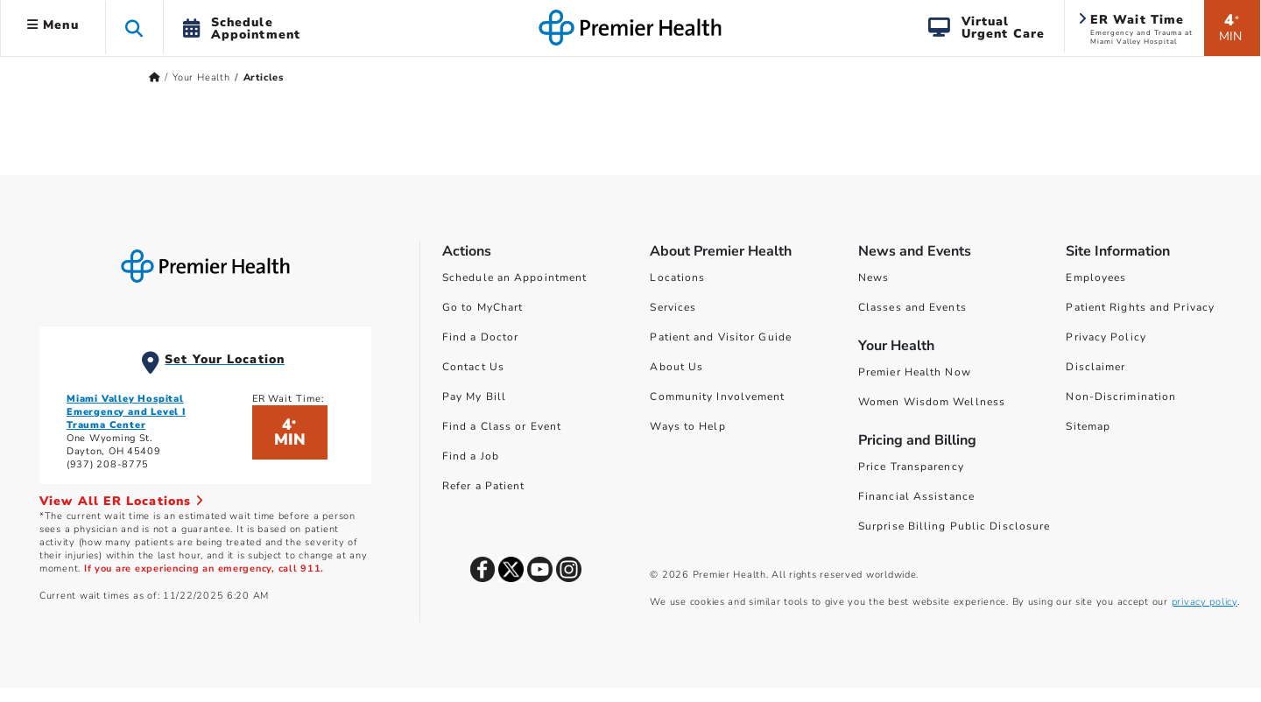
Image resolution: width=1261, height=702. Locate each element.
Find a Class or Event (501, 426)
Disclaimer (1095, 367)
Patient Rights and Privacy (1140, 307)
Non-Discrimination (1121, 397)
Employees (1096, 277)
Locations (677, 277)
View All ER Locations (121, 501)
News (873, 277)
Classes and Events (912, 307)
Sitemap (1088, 426)
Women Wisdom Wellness (931, 402)
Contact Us (473, 367)
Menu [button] (53, 25)
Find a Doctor (480, 337)
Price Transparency (911, 467)
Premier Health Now (914, 372)
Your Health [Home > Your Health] (201, 77)
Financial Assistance (916, 496)
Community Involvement (717, 397)
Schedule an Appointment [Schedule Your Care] (514, 277)
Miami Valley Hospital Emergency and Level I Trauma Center (126, 412)
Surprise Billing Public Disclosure (954, 526)
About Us (676, 367)
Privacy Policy (1105, 337)
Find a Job (470, 456)
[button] (134, 27)
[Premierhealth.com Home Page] (154, 77)
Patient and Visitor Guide (721, 337)
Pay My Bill (474, 397)
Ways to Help (687, 426)
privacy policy (1204, 601)
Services (673, 307)
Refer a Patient (483, 486)
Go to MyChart (482, 307)
